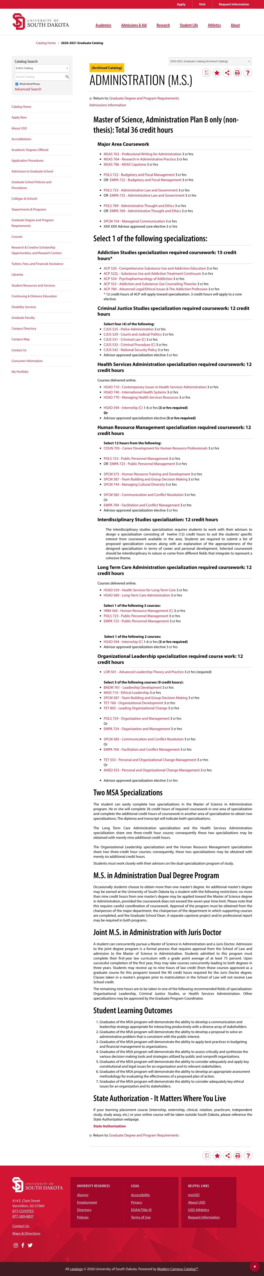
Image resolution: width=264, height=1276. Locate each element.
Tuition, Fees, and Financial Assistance (37, 264)
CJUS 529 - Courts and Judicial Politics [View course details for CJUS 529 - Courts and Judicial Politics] (133, 334)
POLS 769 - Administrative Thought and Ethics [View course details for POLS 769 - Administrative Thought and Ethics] (139, 205)
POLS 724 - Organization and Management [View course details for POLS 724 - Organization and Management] (137, 718)
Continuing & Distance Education (34, 296)
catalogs (76, 1268)
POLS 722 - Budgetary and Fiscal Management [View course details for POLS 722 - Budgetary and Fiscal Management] (139, 174)
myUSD (194, 1194)
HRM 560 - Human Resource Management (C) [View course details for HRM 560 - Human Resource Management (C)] (138, 610)
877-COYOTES (23, 1211)
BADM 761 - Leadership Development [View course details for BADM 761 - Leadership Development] (133, 687)
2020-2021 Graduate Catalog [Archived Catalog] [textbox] (198, 61)
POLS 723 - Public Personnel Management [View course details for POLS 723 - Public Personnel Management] (136, 458)
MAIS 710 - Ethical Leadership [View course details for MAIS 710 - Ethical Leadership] (126, 692)
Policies (83, 1217)
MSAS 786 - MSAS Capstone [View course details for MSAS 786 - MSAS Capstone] (125, 164)
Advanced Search (28, 89)
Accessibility (140, 1194)
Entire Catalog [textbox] (24, 68)
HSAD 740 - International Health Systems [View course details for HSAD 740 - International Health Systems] (135, 392)
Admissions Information (107, 105)
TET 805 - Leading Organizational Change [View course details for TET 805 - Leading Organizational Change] (135, 708)
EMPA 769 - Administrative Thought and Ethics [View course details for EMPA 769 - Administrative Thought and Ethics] (145, 210)
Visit (202, 4)
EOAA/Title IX (141, 1209)
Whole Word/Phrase (30, 84)
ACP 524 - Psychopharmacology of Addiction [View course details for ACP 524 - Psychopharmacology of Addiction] (138, 278)
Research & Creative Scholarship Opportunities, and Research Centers (37, 250)
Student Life (189, 25)
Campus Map (21, 339)
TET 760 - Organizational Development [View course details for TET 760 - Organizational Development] (133, 702)
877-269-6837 (23, 1216)
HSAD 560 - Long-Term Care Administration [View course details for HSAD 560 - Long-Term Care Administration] (137, 595)
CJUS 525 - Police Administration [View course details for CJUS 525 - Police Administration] (129, 329)
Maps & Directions (26, 1233)
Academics (103, 25)
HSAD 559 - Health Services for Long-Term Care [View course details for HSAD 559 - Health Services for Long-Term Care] (140, 590)
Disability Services (24, 307)
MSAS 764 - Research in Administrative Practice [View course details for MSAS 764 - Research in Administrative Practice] (140, 159)
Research (163, 25)
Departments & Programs (29, 209)
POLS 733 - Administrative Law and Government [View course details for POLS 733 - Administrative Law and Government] (141, 190)
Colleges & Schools (24, 199)
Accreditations (21, 139)
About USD (19, 128)
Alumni (82, 1194)
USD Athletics (198, 1209)
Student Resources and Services (33, 285)
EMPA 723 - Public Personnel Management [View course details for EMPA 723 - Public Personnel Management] (142, 463)
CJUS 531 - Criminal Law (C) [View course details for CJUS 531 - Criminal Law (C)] (125, 339)
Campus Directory (24, 328)
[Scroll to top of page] (255, 1267)
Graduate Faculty (23, 318)
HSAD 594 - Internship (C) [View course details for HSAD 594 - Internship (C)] (123, 407)
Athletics (214, 25)
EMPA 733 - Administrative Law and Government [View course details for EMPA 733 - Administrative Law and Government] (147, 195)
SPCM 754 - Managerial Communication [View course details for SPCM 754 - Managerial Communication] (134, 221)
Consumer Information (27, 361)
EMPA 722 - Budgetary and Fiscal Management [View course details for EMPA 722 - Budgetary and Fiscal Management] (146, 179)
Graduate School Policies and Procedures (31, 185)
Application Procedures (28, 161)
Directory (84, 1209)
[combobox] (210, 61)
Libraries (17, 274)
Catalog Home (46, 43)
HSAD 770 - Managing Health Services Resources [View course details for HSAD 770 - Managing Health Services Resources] (141, 397)
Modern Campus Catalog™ (177, 1268)
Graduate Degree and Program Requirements (33, 223)
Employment (87, 1202)
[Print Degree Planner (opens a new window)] (206, 72)
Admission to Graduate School (32, 171)
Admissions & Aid (134, 25)
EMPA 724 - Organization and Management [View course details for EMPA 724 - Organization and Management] (137, 728)
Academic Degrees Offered (30, 150)
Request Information (234, 4)
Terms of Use (141, 1217)
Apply (181, 4)
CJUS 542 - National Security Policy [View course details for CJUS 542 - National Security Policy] (130, 349)
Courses (17, 237)
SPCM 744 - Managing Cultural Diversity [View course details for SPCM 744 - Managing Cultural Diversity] (134, 484)
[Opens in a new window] (16, 1245)
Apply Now (19, 117)
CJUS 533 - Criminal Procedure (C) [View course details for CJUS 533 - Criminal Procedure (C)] (129, 344)
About (235, 25)
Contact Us (19, 350)
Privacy (136, 1202)
